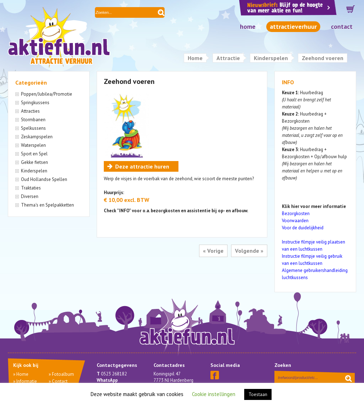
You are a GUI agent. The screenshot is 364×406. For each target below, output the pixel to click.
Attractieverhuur (293, 26)
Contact (342, 26)
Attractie (228, 58)
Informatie (26, 381)
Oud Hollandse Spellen (44, 179)
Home (248, 26)
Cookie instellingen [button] (213, 394)
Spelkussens (33, 128)
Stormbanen (33, 120)
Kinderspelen (271, 58)
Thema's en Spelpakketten (47, 205)
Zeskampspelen (37, 137)
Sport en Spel (34, 154)
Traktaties (31, 188)
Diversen (29, 196)
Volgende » (249, 250)
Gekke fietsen (34, 162)
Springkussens (35, 103)
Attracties (30, 111)
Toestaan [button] (257, 394)
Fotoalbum (63, 374)
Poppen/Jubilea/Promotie (46, 94)
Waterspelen (33, 145)
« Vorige (213, 250)
